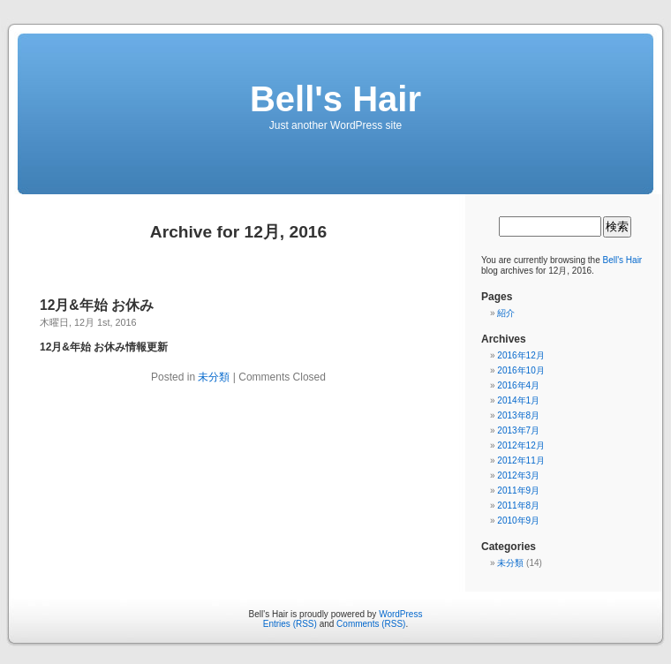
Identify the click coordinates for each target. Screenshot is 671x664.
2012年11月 (520, 460)
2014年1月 (518, 400)
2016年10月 (520, 370)
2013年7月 (518, 430)
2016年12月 (520, 355)
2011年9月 (518, 490)
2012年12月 (520, 445)
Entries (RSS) (290, 624)
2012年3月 (518, 475)
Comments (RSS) (370, 624)
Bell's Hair (335, 98)
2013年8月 (518, 415)
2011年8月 (518, 505)
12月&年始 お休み (97, 305)
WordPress (400, 614)
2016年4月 (518, 385)
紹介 (506, 313)
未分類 (214, 377)
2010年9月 (518, 520)
